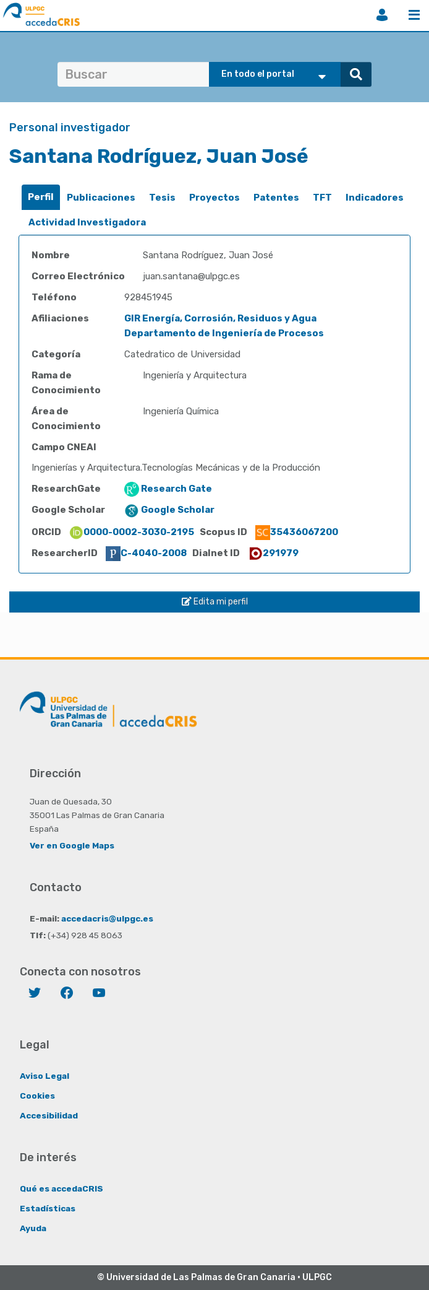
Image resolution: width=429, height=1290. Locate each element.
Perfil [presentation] (41, 197)
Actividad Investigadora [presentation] (87, 222)
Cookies (37, 1095)
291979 (273, 553)
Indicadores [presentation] (375, 197)
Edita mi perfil (215, 601)
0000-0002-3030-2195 (131, 532)
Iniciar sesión (382, 14)
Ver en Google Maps (72, 845)
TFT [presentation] (322, 197)
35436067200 (296, 532)
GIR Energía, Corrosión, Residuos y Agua (220, 318)
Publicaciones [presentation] (101, 197)
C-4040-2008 (146, 553)
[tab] (41, 197)
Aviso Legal (44, 1076)
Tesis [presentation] (162, 197)
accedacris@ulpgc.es (107, 918)
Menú (414, 14)
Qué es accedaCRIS (61, 1188)
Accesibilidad (49, 1115)
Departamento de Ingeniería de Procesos (224, 333)
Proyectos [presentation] (214, 197)
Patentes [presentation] (276, 197)
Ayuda (33, 1228)
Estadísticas (47, 1208)
